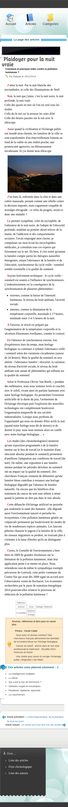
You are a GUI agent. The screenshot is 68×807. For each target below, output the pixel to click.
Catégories (51, 18)
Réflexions (21, 603)
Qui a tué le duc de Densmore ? (25, 682)
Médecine (48, 607)
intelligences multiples (22, 673)
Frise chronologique (20, 766)
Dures (31, 607)
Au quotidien (21, 613)
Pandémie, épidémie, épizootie (24, 690)
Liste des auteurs (18, 773)
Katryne (17, 76)
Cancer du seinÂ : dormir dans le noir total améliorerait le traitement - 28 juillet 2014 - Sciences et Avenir (36, 649)
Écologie (31, 615)
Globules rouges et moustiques (25, 686)
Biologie (40, 607)
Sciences (21, 607)
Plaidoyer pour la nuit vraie (28, 61)
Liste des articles (18, 760)
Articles (31, 18)
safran (13, 678)
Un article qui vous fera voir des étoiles (41, 724)
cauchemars (17, 694)
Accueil (11, 18)
